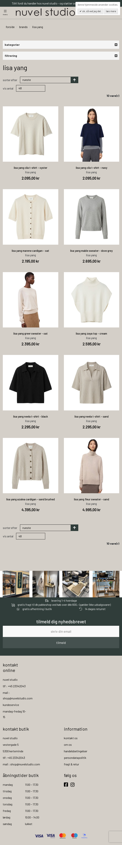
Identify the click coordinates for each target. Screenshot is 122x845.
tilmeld (61, 642)
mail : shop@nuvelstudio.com (21, 764)
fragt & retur (71, 764)
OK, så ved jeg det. (91, 11)
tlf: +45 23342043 (14, 758)
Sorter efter (10, 80)
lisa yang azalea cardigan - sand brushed (30, 499)
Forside (10, 27)
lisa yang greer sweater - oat (30, 333)
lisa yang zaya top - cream (91, 333)
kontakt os (71, 738)
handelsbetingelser (75, 751)
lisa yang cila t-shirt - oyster (30, 168)
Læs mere (111, 11)
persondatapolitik (75, 758)
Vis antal (8, 88)
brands (23, 27)
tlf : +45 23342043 (14, 686)
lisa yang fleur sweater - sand (91, 499)
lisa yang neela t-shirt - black (30, 416)
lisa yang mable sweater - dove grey (91, 250)
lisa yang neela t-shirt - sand (92, 416)
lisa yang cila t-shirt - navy (91, 168)
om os (68, 745)
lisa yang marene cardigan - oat (30, 250)
